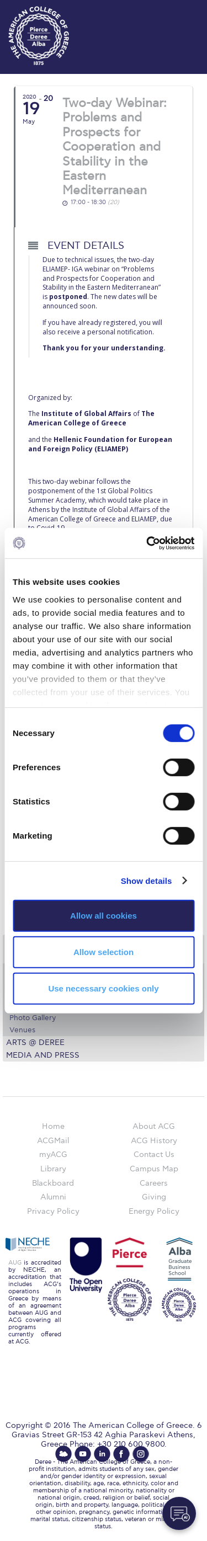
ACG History (154, 1140)
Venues (22, 1030)
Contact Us (154, 1154)
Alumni (53, 1197)
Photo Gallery (32, 1018)
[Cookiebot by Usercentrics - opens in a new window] (147, 543)
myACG (53, 1154)
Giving (154, 1197)
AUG (15, 1262)
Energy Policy (154, 1211)
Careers (154, 1183)
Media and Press (42, 1055)
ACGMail (53, 1140)
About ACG (153, 1126)
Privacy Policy (53, 1211)
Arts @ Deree (35, 1042)
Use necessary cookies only (103, 988)
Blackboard (53, 1183)
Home (53, 1126)
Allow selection (103, 952)
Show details (146, 880)
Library (53, 1169)
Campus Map (154, 1169)
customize (174, 11)
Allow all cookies (103, 915)
